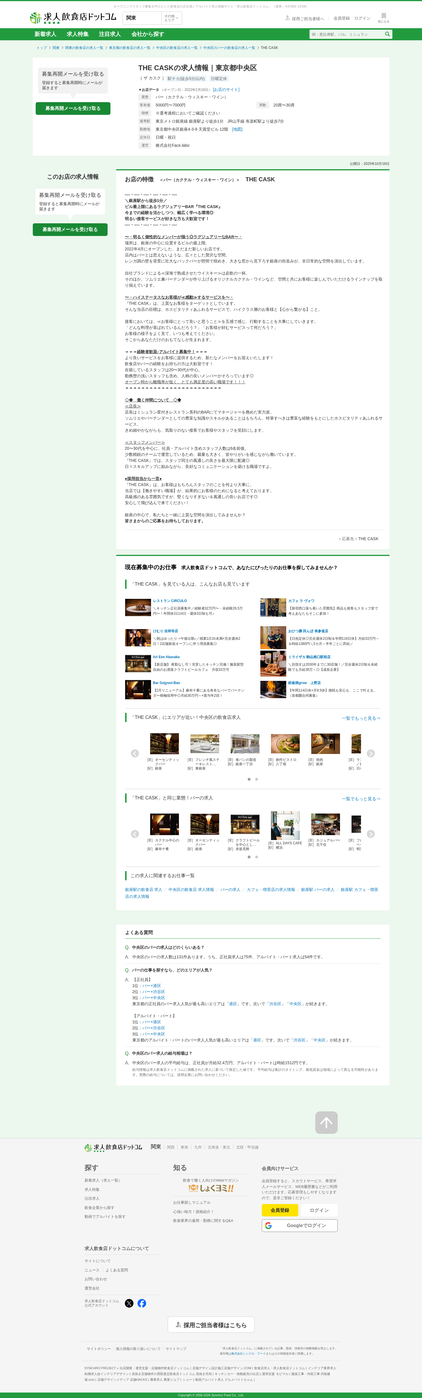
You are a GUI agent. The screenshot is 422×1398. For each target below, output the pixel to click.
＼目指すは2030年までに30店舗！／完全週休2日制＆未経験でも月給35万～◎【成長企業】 (333, 667)
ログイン (319, 1210)
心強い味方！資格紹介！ (193, 1212)
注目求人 (110, 34)
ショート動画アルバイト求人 (218, 1379)
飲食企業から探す (99, 1207)
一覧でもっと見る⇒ (361, 718)
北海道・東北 (219, 1147)
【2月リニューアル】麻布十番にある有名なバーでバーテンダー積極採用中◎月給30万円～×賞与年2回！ (199, 693)
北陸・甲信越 (247, 1147)
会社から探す (147, 34)
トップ (42, 48)
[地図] (237, 129)
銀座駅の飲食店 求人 (144, 889)
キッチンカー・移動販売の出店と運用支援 (251, 1374)
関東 (56, 48)
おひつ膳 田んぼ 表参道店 (308, 631)
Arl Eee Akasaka (166, 657)
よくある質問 (117, 1270)
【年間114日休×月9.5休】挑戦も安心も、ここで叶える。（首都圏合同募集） (332, 693)
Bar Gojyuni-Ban (166, 683)
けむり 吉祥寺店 (165, 631)
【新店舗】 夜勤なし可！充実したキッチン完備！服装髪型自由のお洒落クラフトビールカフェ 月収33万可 (198, 667)
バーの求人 (230, 889)
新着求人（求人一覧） (103, 1180)
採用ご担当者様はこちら (215, 1324)
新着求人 (45, 34)
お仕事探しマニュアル (192, 1202)
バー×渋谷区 (153, 991)
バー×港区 (151, 985)
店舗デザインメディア (122, 1379)
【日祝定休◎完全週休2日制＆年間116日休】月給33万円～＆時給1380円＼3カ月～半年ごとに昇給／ (333, 641)
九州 (198, 1147)
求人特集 (78, 34)
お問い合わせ (96, 1279)
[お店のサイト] (226, 89)
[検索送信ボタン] (387, 34)
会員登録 (280, 1210)
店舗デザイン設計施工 (221, 1368)
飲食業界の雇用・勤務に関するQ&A (203, 1220)
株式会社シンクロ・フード (248, 1353)
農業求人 (165, 1379)
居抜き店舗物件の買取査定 (172, 1374)
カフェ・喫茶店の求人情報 (271, 889)
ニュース (92, 1270)
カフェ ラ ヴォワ (301, 601)
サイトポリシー (99, 1349)
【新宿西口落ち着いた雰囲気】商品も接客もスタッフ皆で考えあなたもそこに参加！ (333, 611)
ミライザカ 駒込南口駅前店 (309, 657)
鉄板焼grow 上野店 (304, 683)
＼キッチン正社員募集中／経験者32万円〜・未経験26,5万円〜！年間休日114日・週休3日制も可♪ (198, 611)
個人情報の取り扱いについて (138, 1349)
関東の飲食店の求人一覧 (84, 48)
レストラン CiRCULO (170, 601)
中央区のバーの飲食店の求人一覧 (229, 48)
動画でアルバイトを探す (105, 1216)
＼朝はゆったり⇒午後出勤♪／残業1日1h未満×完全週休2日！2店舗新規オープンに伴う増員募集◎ (196, 641)
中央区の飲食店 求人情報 (191, 889)
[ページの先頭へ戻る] (326, 1122)
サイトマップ (176, 1349)
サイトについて (98, 1261)
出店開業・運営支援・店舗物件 (154, 1368)
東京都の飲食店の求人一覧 (129, 48)
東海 (184, 1147)
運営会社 (92, 1288)
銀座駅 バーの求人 (318, 889)
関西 (171, 1147)
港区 (233, 1003)
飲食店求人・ (279, 1368)
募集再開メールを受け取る (73, 108)
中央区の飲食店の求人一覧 (177, 48)
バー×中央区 (153, 997)
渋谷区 (275, 1003)
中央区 (295, 1003)
